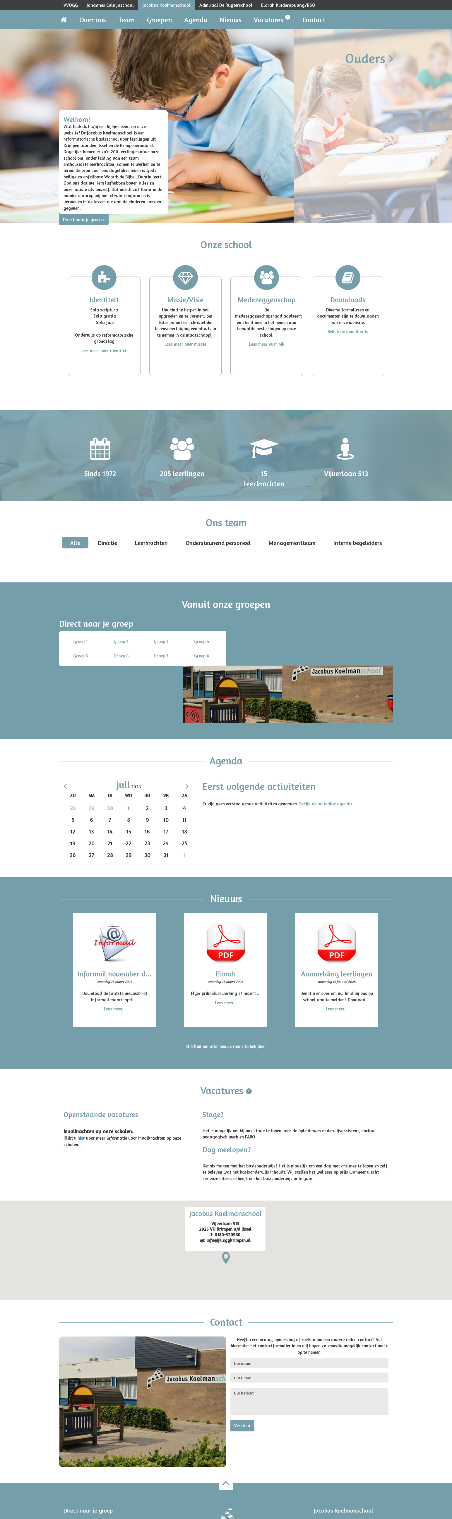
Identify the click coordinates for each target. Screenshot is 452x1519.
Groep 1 (80, 641)
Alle (75, 542)
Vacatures (272, 19)
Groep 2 (121, 641)
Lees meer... (115, 952)
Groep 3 (161, 641)
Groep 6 (121, 656)
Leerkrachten (151, 542)
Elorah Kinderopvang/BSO (288, 5)
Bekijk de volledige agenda (325, 746)
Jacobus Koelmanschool (167, 5)
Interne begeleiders (357, 542)
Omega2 (158, 1512)
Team (126, 20)
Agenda (195, 20)
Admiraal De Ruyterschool (225, 5)
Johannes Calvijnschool (110, 5)
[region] (226, 1193)
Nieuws (231, 20)
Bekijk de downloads (348, 331)
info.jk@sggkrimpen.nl (341, 1481)
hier (81, 1081)
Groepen (159, 20)
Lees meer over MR (267, 344)
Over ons (92, 20)
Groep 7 (161, 656)
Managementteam (292, 542)
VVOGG (71, 5)
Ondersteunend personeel (218, 542)
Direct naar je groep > (84, 219)
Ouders (369, 58)
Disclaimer (379, 1512)
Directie (107, 542)
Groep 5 (80, 656)
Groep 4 (201, 641)
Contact (313, 20)
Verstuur (242, 1368)
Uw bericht (309, 1345)
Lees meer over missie (185, 344)
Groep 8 (201, 656)
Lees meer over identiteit (104, 350)
